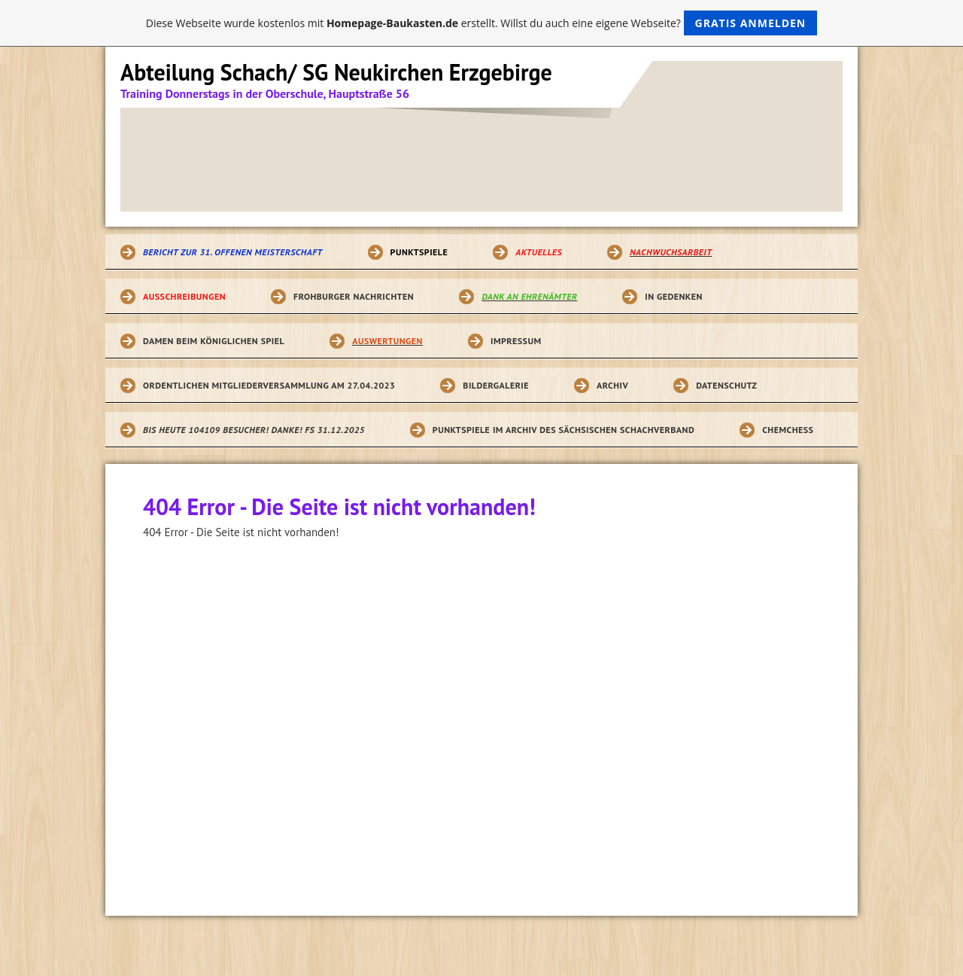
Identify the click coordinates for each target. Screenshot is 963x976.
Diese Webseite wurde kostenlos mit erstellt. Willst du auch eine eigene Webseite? (482, 23)
